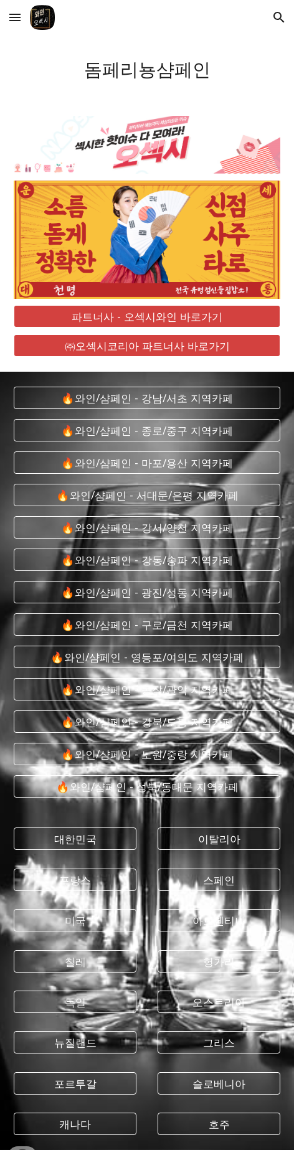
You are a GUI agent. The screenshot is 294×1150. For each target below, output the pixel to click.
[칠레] (74, 961)
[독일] (74, 1002)
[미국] (74, 920)
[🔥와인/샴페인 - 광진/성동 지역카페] (146, 592)
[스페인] (218, 879)
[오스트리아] (218, 1002)
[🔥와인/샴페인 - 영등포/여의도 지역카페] (146, 657)
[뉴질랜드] (74, 1042)
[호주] (218, 1124)
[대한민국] (74, 839)
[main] (147, 68)
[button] (15, 17)
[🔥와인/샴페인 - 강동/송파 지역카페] (146, 560)
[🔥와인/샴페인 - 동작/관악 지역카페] (146, 689)
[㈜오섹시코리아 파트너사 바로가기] (146, 346)
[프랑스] (74, 879)
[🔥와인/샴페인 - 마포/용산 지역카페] (146, 463)
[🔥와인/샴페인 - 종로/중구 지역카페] (146, 430)
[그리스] (218, 1042)
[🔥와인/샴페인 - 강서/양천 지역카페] (146, 527)
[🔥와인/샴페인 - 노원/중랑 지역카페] (146, 754)
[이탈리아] (218, 839)
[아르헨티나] (218, 920)
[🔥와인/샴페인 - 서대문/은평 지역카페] (146, 495)
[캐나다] (74, 1124)
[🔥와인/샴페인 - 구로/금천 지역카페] (146, 625)
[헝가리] (218, 961)
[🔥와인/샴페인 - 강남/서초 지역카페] (146, 398)
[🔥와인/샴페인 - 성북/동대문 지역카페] (146, 786)
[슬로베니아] (218, 1083)
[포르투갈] (74, 1083)
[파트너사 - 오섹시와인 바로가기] (146, 316)
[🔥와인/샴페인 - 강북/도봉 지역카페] (146, 722)
